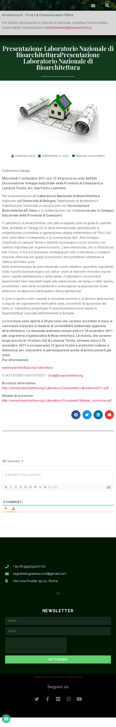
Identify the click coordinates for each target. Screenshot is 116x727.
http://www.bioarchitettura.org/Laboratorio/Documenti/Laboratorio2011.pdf (55, 397)
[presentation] (36, 655)
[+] (54, 496)
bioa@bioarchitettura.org (66, 385)
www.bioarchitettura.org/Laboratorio (27, 377)
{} (49, 496)
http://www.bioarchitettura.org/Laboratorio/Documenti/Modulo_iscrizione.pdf (57, 410)
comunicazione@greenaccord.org (67, 37)
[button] (93, 14)
